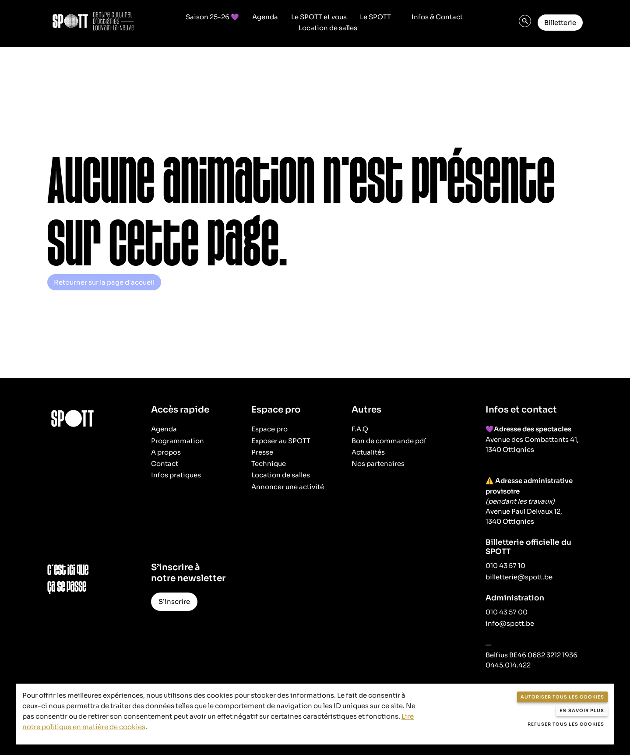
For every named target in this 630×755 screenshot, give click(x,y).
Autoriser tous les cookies (562, 697)
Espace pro (269, 429)
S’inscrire (174, 601)
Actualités (368, 452)
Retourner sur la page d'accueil (104, 282)
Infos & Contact (437, 17)
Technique (268, 463)
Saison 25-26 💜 (212, 17)
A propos (166, 452)
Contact (164, 463)
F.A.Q (360, 429)
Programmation (177, 441)
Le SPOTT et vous (319, 17)
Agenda (265, 17)
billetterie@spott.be (519, 577)
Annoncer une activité (287, 487)
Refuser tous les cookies (566, 724)
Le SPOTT (375, 17)
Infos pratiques (176, 475)
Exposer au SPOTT (280, 441)
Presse (262, 452)
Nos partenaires (378, 463)
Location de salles (328, 28)
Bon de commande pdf (389, 441)
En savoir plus (582, 710)
